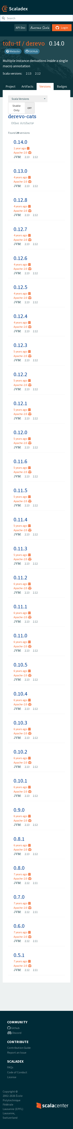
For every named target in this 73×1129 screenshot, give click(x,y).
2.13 (28, 73)
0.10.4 (20, 693)
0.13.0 (20, 170)
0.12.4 (20, 316)
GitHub (32, 51)
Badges (62, 86)
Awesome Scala (39, 27)
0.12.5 (20, 287)
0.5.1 (19, 955)
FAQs (10, 1067)
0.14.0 (20, 141)
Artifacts (27, 86)
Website (13, 51)
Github (13, 1028)
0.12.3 (20, 345)
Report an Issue (16, 1052)
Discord (14, 1033)
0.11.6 (20, 461)
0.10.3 (20, 722)
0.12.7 (20, 229)
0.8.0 (19, 867)
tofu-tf (12, 43)
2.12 (38, 73)
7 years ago (22, 874)
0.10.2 (20, 751)
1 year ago (21, 148)
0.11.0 (20, 635)
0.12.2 (20, 374)
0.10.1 (20, 780)
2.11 (35, 883)
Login (62, 27)
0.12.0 (20, 432)
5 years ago (22, 351)
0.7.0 (19, 896)
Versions (45, 86)
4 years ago (22, 177)
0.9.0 (19, 809)
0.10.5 (20, 664)
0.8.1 (19, 838)
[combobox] (28, 98)
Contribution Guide (19, 1047)
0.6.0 (19, 925)
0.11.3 (20, 548)
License (11, 1077)
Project (10, 86)
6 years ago (22, 584)
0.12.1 (20, 403)
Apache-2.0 (23, 152)
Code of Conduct (17, 1072)
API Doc (20, 27)
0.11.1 (20, 606)
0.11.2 (20, 577)
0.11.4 (20, 519)
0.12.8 (20, 199)
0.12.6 (20, 258)
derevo (35, 43)
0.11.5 (20, 490)
